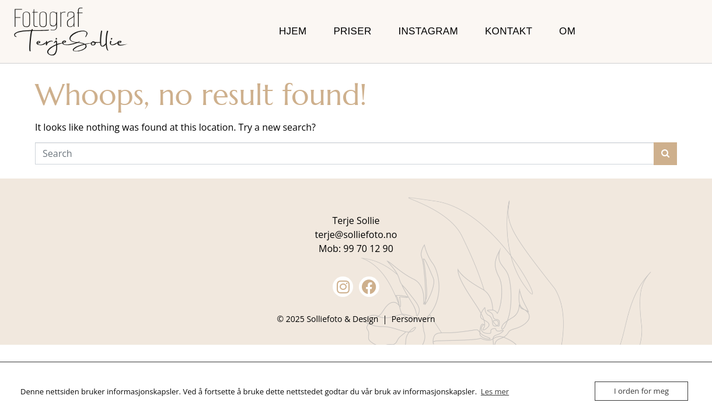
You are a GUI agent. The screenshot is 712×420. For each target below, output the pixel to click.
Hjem (292, 31)
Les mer (495, 391)
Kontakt (508, 31)
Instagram (428, 31)
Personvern (413, 318)
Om (567, 31)
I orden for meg (641, 391)
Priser (352, 31)
